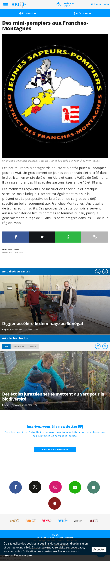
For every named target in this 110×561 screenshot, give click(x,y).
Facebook (15, 487)
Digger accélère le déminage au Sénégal (42, 323)
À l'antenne (82, 13)
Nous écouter (101, 4)
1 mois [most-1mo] (33, 346)
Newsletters (75, 487)
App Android (54, 503)
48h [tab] (6, 346)
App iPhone (93, 487)
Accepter (99, 549)
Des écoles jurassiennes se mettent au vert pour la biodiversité (53, 396)
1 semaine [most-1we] (19, 346)
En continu (27, 13)
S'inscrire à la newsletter (55, 449)
